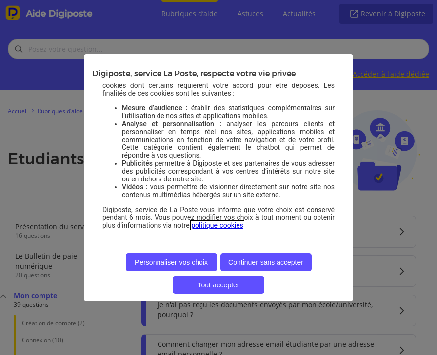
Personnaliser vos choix (171, 262)
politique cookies (217, 225)
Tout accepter (218, 285)
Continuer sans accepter (265, 262)
